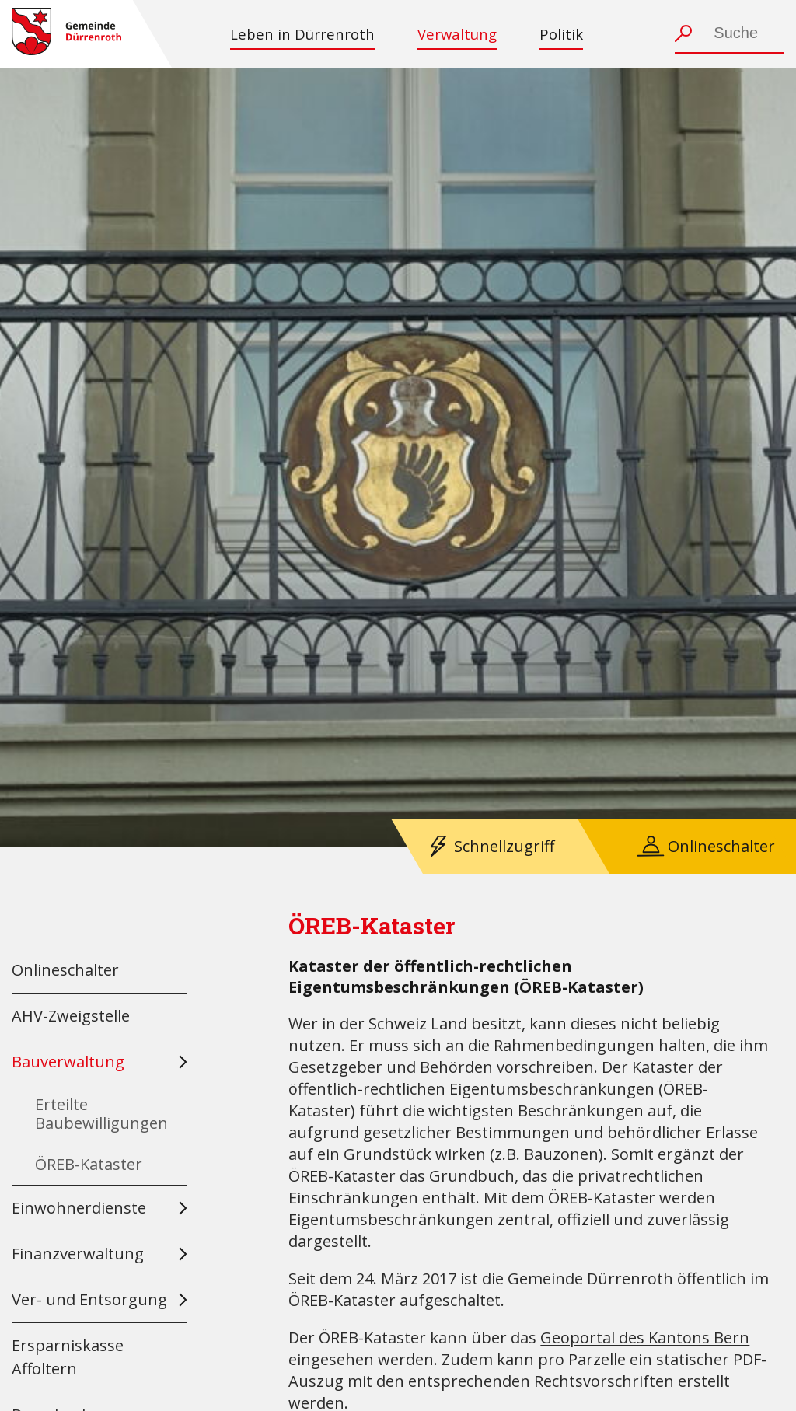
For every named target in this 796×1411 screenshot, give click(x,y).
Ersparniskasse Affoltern (68, 1357)
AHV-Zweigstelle (71, 1015)
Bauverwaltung (68, 1061)
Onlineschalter (721, 846)
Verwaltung (457, 34)
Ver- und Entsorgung (89, 1299)
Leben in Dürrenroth (302, 34)
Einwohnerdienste (79, 1207)
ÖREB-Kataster (88, 1164)
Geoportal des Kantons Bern (644, 1337)
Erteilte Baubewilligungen (101, 1113)
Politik (561, 34)
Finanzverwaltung (78, 1253)
